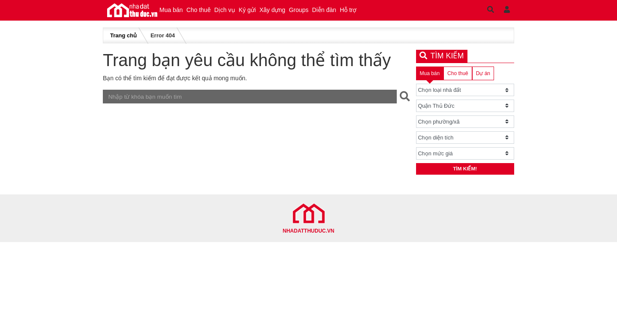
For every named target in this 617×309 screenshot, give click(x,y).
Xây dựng (318, 12)
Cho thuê (213, 12)
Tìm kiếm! (465, 176)
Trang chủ (123, 41)
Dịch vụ (250, 12)
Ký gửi (282, 12)
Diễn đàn (390, 12)
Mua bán (176, 12)
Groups (355, 12)
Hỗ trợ (424, 12)
